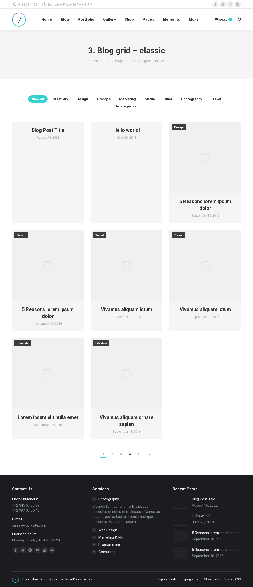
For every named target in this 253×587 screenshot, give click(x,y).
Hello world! (126, 130)
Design (82, 99)
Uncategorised (126, 106)
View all (38, 99)
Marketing (127, 99)
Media (150, 99)
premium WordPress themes (72, 579)
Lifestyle (104, 99)
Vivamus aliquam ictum (126, 309)
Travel (216, 99)
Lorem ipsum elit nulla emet (48, 417)
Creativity (60, 99)
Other (167, 99)
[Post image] (180, 503)
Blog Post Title (48, 130)
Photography (191, 99)
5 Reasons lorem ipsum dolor (215, 533)
